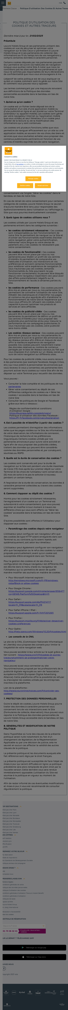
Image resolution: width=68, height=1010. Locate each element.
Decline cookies (25, 185)
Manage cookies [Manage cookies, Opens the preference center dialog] (33, 178)
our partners (20, 164)
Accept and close (43, 185)
